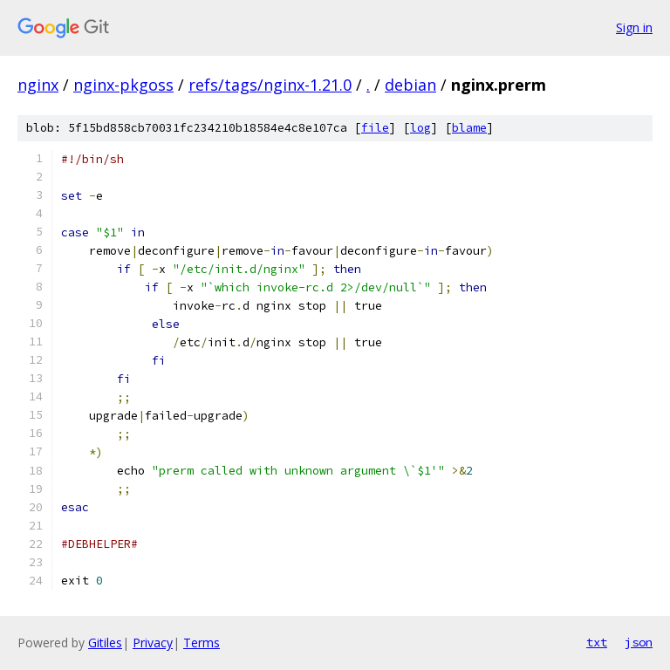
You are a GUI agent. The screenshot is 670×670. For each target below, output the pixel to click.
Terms (201, 642)
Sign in (634, 27)
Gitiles (105, 642)
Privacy (153, 642)
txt (596, 642)
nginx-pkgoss (123, 84)
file (375, 127)
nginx (37, 84)
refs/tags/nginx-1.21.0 (270, 84)
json (639, 642)
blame (469, 127)
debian (410, 84)
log (420, 127)
